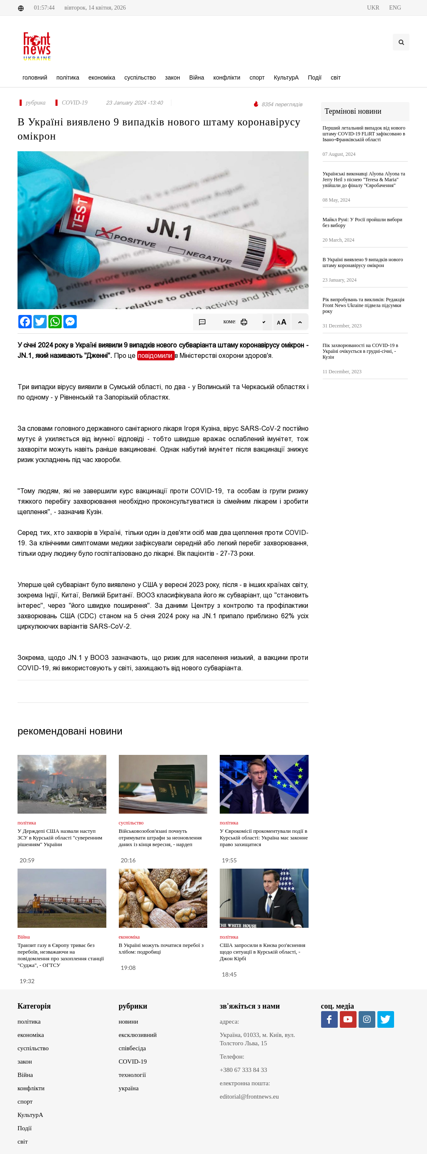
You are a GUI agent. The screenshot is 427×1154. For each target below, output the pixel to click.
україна (129, 1088)
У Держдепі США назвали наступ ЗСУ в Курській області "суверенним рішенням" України (60, 837)
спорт (25, 1101)
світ (23, 1141)
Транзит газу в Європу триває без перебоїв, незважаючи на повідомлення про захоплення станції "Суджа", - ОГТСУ (61, 955)
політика (29, 1021)
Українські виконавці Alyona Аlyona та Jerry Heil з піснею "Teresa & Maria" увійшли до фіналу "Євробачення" (364, 179)
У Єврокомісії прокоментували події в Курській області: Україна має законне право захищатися (264, 837)
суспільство (33, 1048)
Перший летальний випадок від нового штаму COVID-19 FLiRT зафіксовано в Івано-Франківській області (364, 133)
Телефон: (232, 1056)
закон (25, 1061)
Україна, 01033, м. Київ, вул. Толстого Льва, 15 (257, 1039)
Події (25, 1128)
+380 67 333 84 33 (243, 1070)
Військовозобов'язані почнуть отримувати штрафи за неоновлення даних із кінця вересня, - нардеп (160, 837)
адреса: (229, 1021)
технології (132, 1075)
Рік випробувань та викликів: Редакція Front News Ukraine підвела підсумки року (363, 305)
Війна (25, 1075)
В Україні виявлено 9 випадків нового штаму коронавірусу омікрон (363, 262)
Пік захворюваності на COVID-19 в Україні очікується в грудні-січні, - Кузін (360, 351)
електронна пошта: (245, 1083)
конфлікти (31, 1088)
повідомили (156, 356)
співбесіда (132, 1048)
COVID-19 (133, 1061)
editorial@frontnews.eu (249, 1096)
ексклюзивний (138, 1035)
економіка (31, 1035)
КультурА (30, 1115)
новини (128, 1021)
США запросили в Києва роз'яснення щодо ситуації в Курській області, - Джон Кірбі (262, 952)
